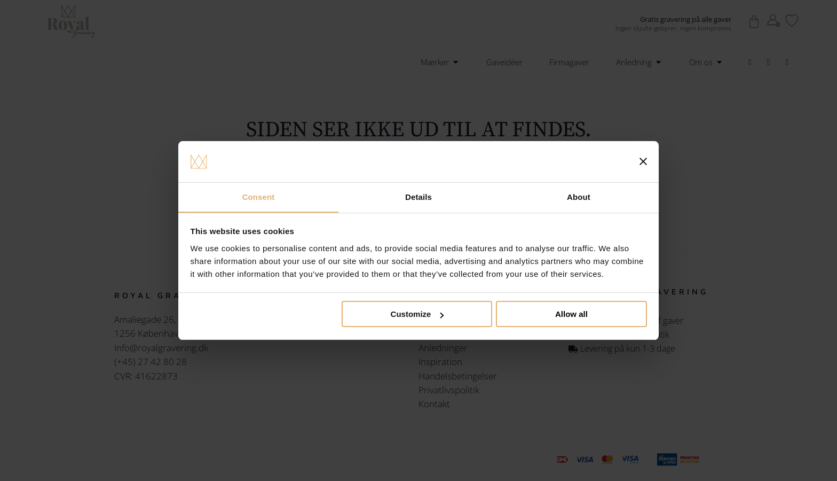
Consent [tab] (258, 196)
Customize (417, 314)
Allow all (571, 314)
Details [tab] (418, 196)
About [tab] (578, 196)
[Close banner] (643, 161)
